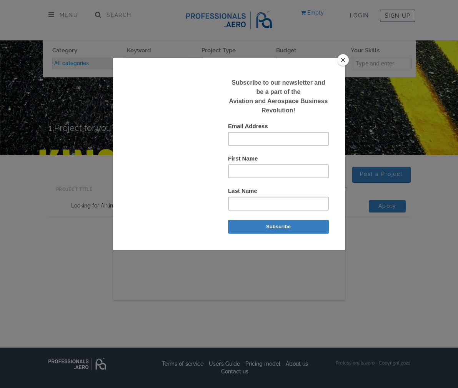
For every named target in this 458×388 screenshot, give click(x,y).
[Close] (343, 60)
